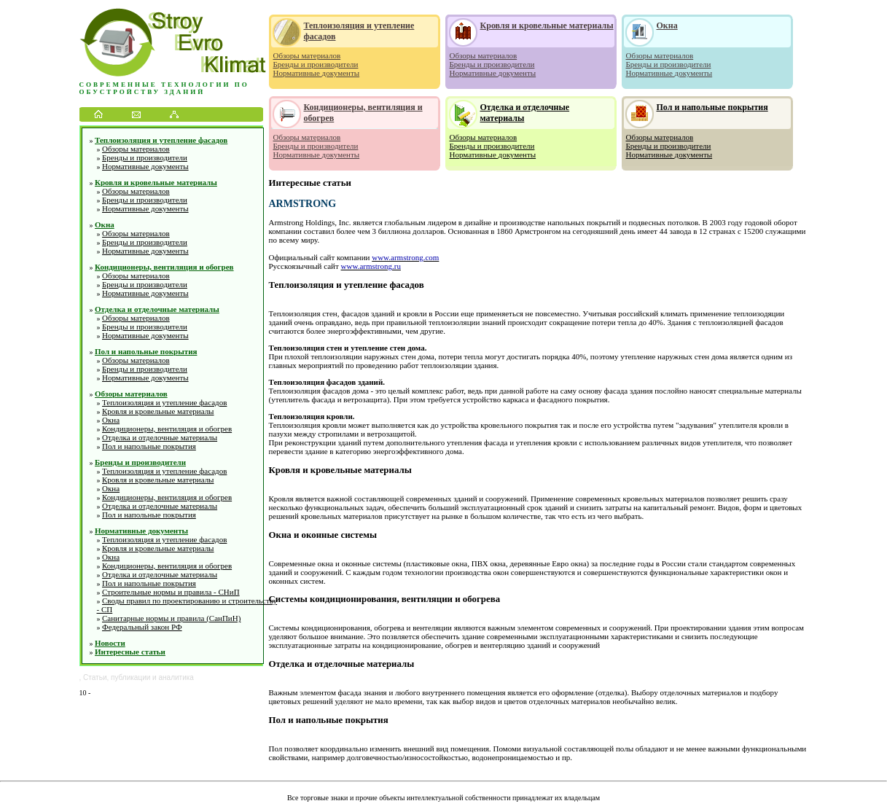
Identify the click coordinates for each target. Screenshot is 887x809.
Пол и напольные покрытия (146, 351)
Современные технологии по (164, 84)
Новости (110, 642)
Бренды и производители (144, 157)
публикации (130, 677)
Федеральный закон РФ (142, 626)
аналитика (176, 677)
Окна (104, 224)
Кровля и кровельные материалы (156, 182)
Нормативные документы (145, 166)
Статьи (94, 677)
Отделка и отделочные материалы (157, 309)
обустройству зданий (142, 91)
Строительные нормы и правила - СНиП (171, 591)
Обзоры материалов (136, 148)
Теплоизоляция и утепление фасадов (161, 140)
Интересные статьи (130, 651)
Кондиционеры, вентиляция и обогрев (164, 266)
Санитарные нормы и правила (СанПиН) (171, 618)
